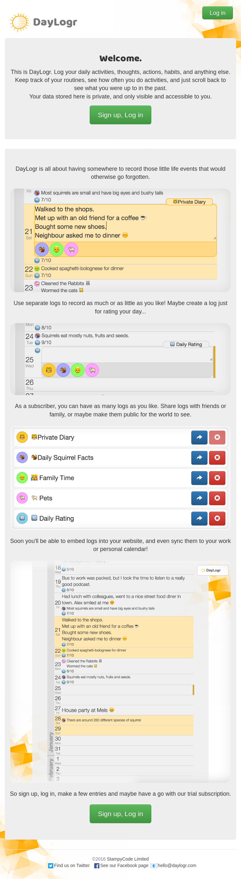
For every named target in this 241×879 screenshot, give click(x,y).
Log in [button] (218, 13)
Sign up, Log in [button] (120, 114)
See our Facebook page (121, 865)
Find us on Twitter (69, 865)
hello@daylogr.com (173, 865)
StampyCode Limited (128, 859)
